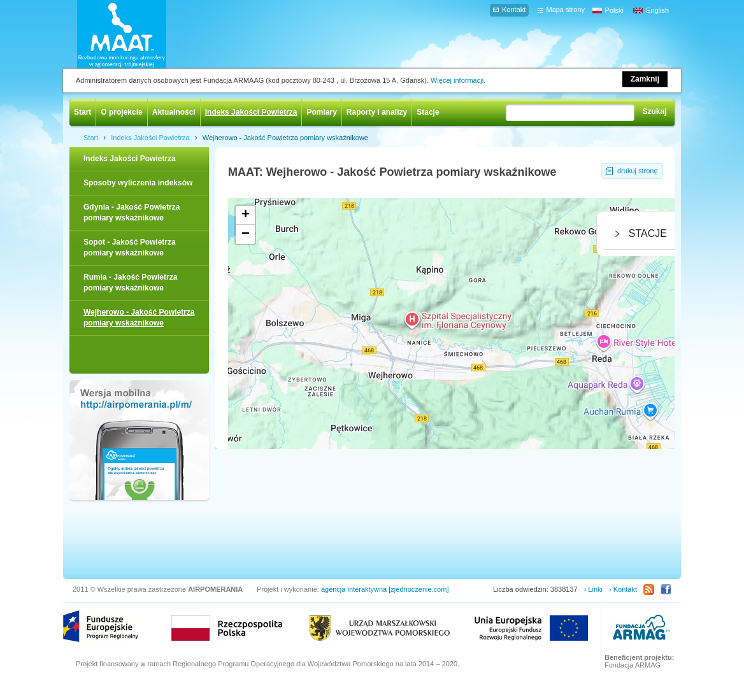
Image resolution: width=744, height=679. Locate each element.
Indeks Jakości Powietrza (251, 112)
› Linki (593, 589)
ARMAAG (641, 629)
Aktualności (174, 112)
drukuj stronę (637, 171)
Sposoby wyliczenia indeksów (137, 182)
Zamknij (645, 79)
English (657, 10)
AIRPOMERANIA (140, 34)
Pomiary (321, 112)
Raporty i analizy (377, 112)
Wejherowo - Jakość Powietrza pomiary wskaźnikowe (285, 137)
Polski (614, 10)
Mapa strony (565, 9)
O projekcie (121, 112)
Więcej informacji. (458, 80)
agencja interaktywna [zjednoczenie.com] (385, 589)
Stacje (428, 112)
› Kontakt (623, 589)
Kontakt (514, 9)
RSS (648, 589)
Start (82, 112)
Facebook (666, 589)
